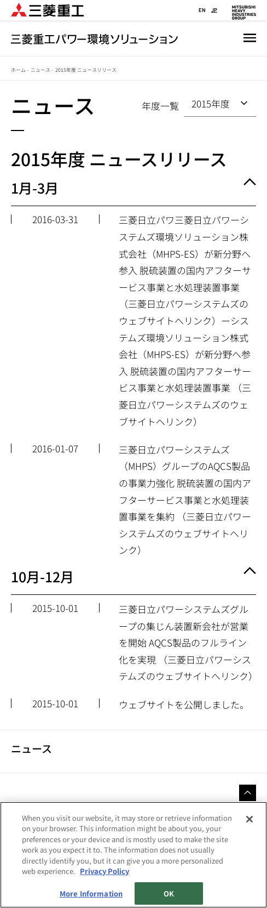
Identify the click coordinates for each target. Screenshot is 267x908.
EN (202, 10)
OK (169, 893)
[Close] (249, 819)
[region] (133, 855)
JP (214, 10)
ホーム (18, 69)
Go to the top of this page (247, 793)
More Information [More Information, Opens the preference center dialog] (91, 893)
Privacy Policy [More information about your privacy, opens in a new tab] (104, 871)
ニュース (40, 69)
